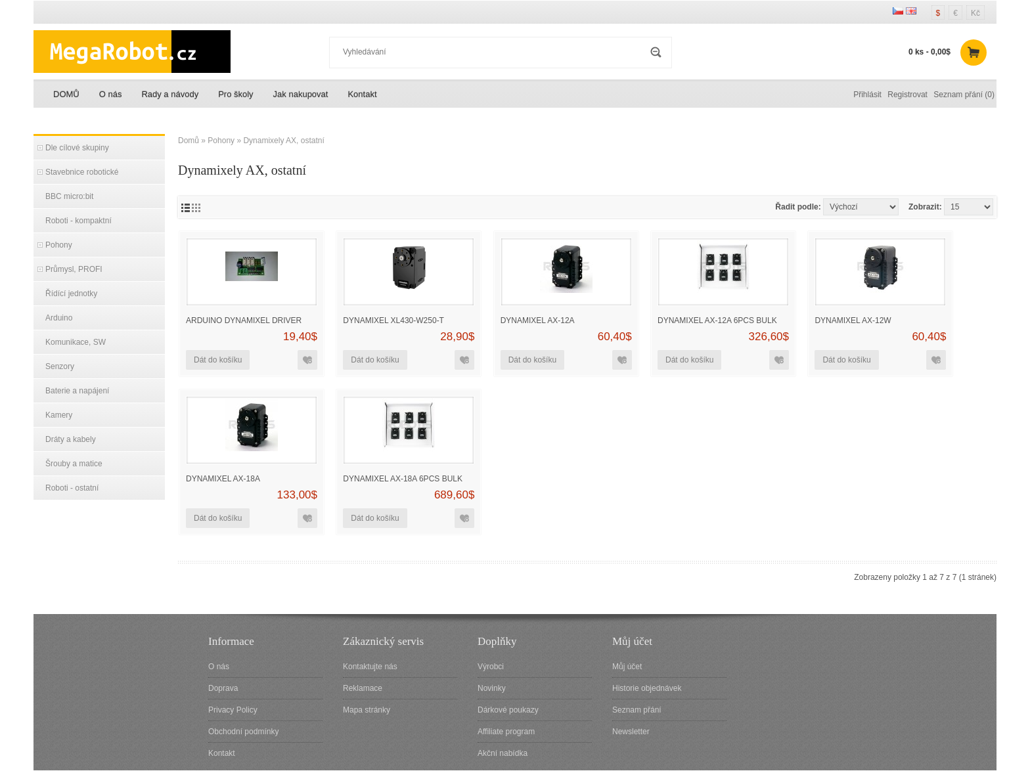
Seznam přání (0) (964, 94)
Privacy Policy (233, 710)
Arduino (58, 317)
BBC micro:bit (69, 196)
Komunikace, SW (75, 342)
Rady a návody (169, 94)
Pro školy (235, 94)
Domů (188, 140)
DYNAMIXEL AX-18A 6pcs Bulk (402, 478)
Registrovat (907, 94)
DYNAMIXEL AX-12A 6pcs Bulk (717, 320)
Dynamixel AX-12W (853, 320)
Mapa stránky (366, 710)
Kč (975, 13)
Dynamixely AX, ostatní (283, 140)
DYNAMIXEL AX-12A (538, 320)
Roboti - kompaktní (78, 220)
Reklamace (362, 688)
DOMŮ (66, 94)
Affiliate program (506, 731)
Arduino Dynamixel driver (244, 320)
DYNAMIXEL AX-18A (223, 478)
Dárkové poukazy (508, 710)
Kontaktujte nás (370, 666)
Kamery (58, 415)
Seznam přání (636, 710)
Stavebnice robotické (81, 172)
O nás (110, 94)
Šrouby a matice (73, 463)
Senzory (59, 366)
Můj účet (627, 666)
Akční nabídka (502, 753)
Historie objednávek (646, 688)
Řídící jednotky (71, 293)
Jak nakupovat (300, 94)
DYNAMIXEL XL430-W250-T (393, 320)
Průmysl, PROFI (73, 269)
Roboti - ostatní (72, 488)
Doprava (223, 688)
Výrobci (491, 666)
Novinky (492, 688)
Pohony (58, 245)
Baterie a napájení (77, 390)
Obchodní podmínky (243, 731)
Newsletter (631, 731)
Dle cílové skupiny (77, 147)
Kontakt (361, 94)
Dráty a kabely (70, 439)
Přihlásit (867, 94)
